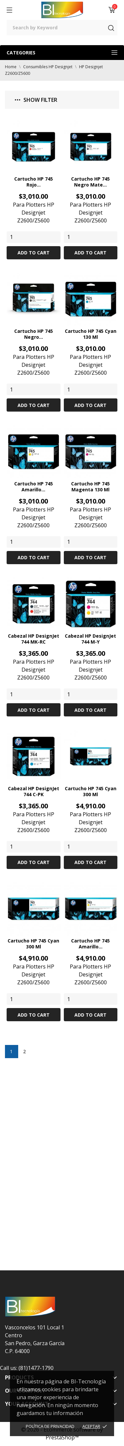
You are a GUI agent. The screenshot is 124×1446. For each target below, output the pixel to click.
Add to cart (34, 252)
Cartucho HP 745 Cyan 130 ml (90, 334)
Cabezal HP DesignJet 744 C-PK (33, 791)
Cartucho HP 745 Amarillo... (33, 486)
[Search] (62, 27)
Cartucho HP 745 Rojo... (33, 182)
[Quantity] (34, 237)
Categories (62, 52)
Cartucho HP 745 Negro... (33, 334)
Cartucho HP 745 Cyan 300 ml (90, 791)
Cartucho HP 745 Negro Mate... (90, 182)
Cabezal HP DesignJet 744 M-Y (90, 639)
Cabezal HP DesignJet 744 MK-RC (33, 639)
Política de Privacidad (50, 1426)
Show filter (36, 99)
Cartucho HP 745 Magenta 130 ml (90, 486)
